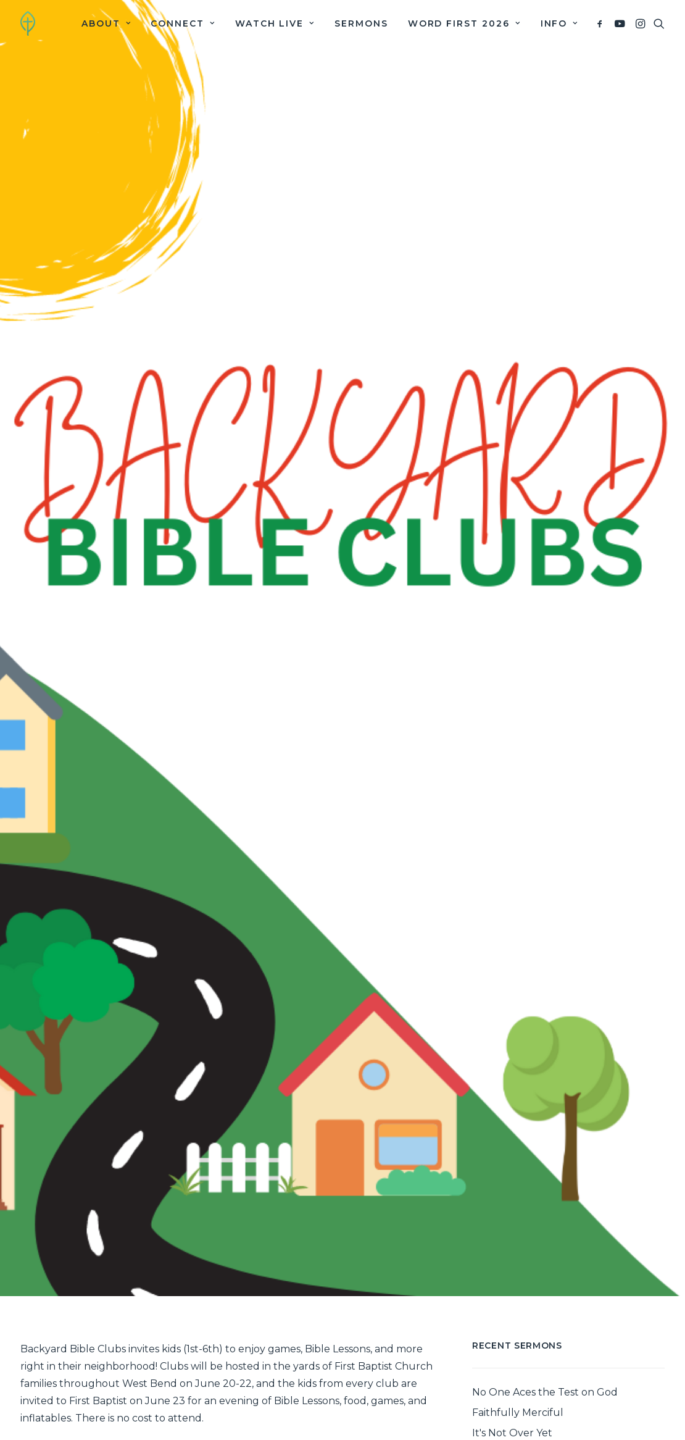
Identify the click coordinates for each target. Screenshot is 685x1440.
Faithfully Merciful (517, 1362)
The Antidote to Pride (525, 1403)
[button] (602, 23)
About (106, 23)
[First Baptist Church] (27, 23)
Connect (183, 23)
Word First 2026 (464, 23)
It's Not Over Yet (512, 1382)
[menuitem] (106, 23)
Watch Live (275, 23)
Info (559, 23)
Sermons (361, 23)
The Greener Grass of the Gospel (553, 1423)
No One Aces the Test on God (545, 1341)
